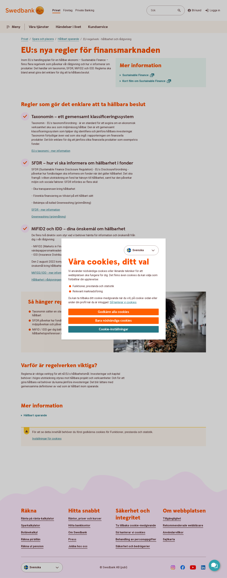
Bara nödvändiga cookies (113, 321)
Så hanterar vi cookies (123, 302)
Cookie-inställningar (113, 329)
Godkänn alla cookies (113, 312)
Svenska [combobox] (138, 250)
